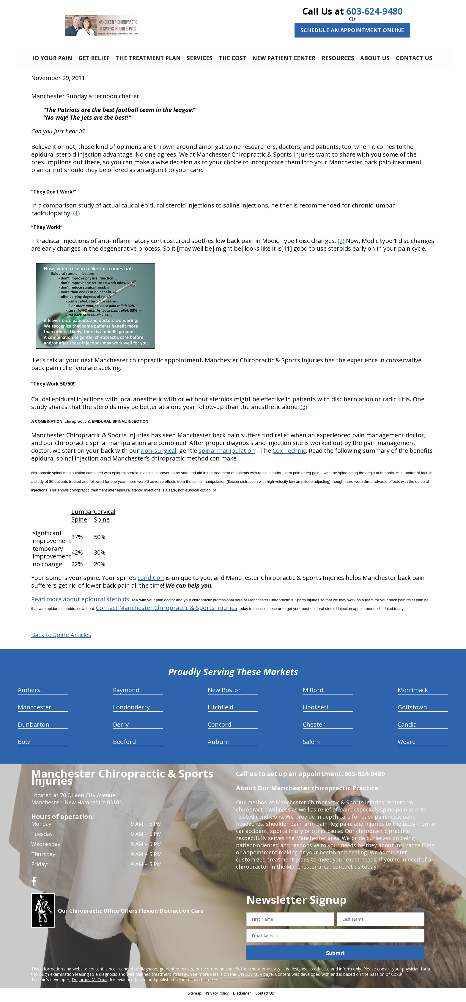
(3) (303, 411)
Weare (406, 746)
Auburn (219, 746)
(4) (215, 494)
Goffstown (412, 712)
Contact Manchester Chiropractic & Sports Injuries (166, 612)
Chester (314, 729)
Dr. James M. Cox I (89, 984)
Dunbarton (33, 729)
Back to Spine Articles (61, 639)
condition (151, 582)
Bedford (124, 746)
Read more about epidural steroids (80, 604)
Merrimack (413, 694)
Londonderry (131, 712)
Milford (313, 694)
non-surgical (158, 455)
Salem (311, 746)
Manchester (34, 712)
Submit (335, 957)
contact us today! (355, 871)
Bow (24, 746)
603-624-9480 (374, 11)
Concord (219, 729)
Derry (121, 729)
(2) (341, 245)
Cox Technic (289, 455)
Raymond (126, 694)
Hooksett (316, 712)
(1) (76, 217)
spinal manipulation (227, 455)
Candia (407, 729)
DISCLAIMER (249, 978)
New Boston (225, 694)
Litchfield (220, 712)
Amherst (30, 694)
